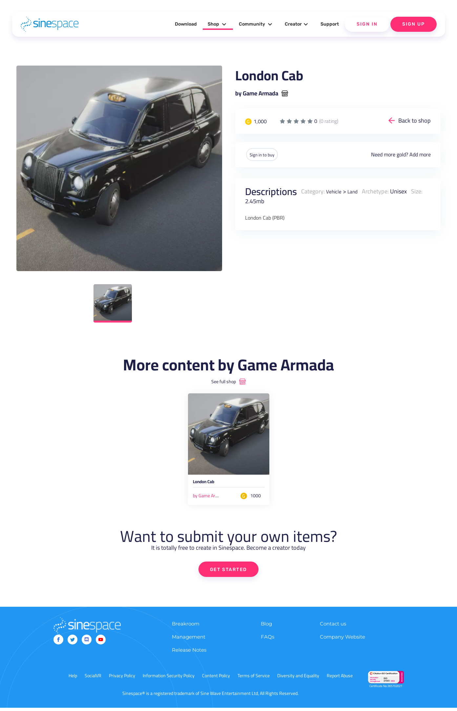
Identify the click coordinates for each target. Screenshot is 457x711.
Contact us (333, 627)
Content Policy (216, 679)
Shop (218, 24)
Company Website (342, 640)
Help (73, 679)
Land (356, 191)
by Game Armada (256, 93)
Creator (297, 24)
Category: (313, 191)
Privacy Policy (122, 679)
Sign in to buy (267, 154)
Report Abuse (340, 679)
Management (188, 640)
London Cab (208, 484)
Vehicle (335, 191)
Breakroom (185, 627)
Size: (421, 191)
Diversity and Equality (298, 679)
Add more (420, 154)
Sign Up (413, 24)
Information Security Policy (169, 679)
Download (186, 24)
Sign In (367, 24)
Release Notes (189, 653)
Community (256, 24)
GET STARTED (228, 572)
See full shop (223, 381)
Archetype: (379, 191)
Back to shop (414, 120)
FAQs (267, 640)
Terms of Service (254, 679)
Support (330, 24)
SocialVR (93, 679)
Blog (266, 627)
